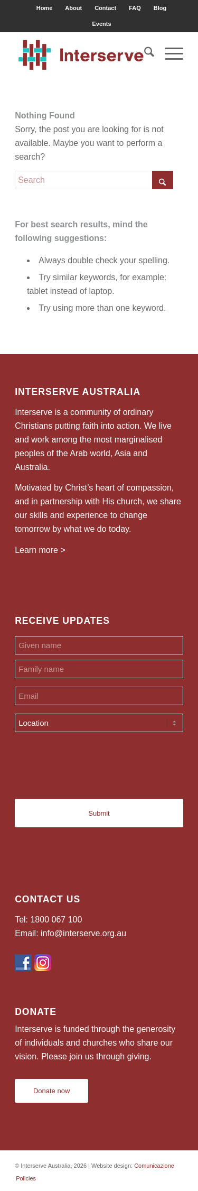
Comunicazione (154, 1165)
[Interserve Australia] (82, 53)
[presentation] (95, 761)
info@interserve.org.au (83, 933)
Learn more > (40, 550)
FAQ (135, 8)
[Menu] (168, 53)
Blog (160, 8)
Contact (105, 8)
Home (44, 8)
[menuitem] (45, 8)
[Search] (144, 53)
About (73, 8)
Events (101, 24)
